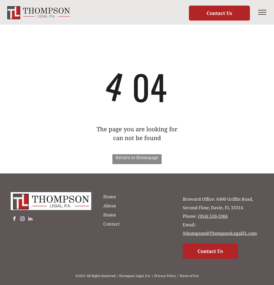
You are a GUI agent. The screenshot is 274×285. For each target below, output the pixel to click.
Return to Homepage (137, 157)
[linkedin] (30, 219)
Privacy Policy (165, 276)
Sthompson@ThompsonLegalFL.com (220, 233)
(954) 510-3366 (213, 216)
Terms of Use (189, 276)
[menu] (262, 12)
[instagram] (22, 219)
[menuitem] (137, 196)
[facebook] (14, 219)
